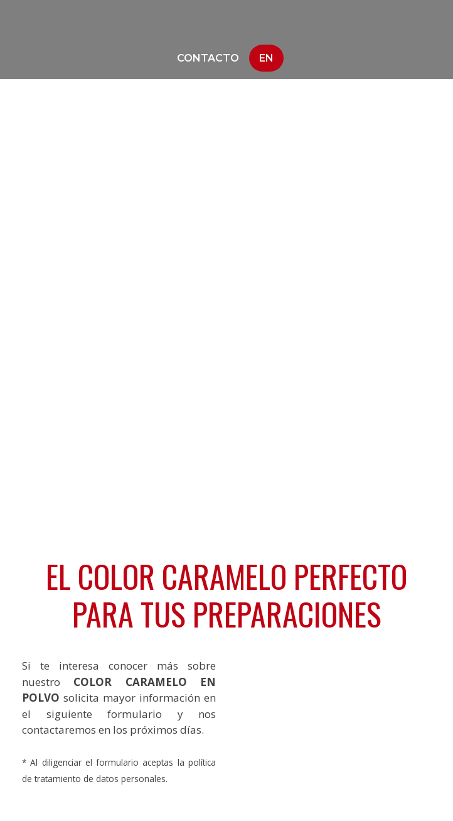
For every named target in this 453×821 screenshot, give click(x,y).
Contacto (208, 58)
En (266, 58)
